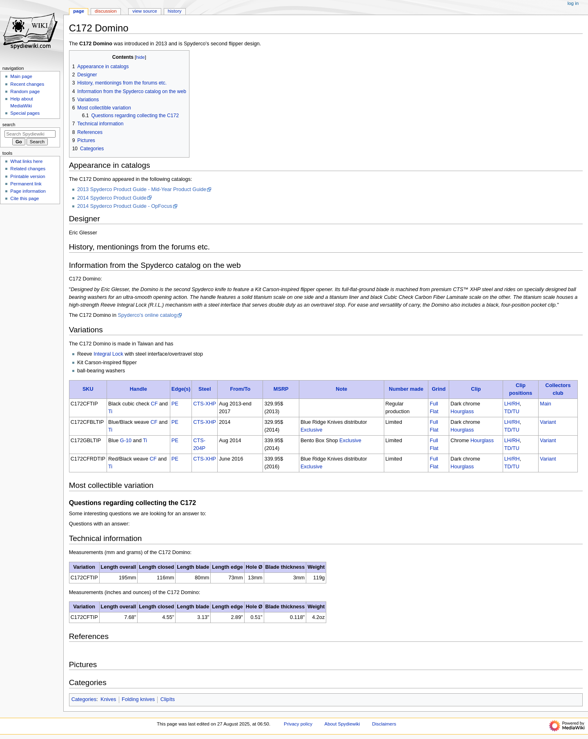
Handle (138, 389)
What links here (26, 161)
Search (9, 124)
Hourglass (462, 411)
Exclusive (312, 430)
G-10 (125, 440)
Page (78, 11)
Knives (108, 699)
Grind (438, 389)
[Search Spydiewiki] (30, 134)
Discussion (105, 11)
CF (154, 404)
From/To (240, 389)
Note (341, 389)
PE (175, 404)
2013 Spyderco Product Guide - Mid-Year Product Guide (141, 189)
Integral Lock (108, 354)
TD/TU (511, 411)
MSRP (281, 389)
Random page (25, 91)
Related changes (27, 168)
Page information (28, 191)
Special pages (25, 113)
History (175, 11)
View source (144, 11)
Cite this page (24, 198)
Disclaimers (384, 723)
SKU (88, 389)
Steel (204, 389)
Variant (548, 422)
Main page (21, 76)
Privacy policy (298, 723)
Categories (83, 699)
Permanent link (25, 183)
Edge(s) (181, 389)
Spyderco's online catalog (147, 315)
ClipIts (167, 699)
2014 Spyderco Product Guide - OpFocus (124, 206)
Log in (573, 3)
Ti (110, 411)
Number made (406, 389)
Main (545, 404)
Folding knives (138, 699)
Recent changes (27, 84)
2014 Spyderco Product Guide (112, 198)
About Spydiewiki (342, 723)
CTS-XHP (204, 404)
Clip (476, 389)
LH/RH (512, 404)
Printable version (27, 176)
